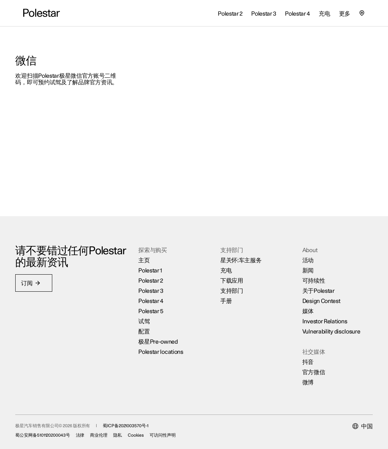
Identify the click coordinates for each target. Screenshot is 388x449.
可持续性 (309, 275)
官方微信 (309, 366)
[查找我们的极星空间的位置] (362, 13)
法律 (87, 432)
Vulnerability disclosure (327, 326)
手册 (225, 295)
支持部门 (231, 285)
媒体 (303, 305)
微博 (303, 377)
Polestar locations (163, 346)
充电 (225, 265)
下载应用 (231, 275)
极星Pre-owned (160, 336)
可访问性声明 (170, 432)
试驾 (146, 316)
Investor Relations (320, 316)
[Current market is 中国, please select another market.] (355, 423)
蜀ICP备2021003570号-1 (133, 422)
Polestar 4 (153, 295)
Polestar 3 (153, 285)
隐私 (125, 432)
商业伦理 (106, 432)
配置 (146, 326)
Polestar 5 (153, 305)
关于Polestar (314, 285)
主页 (146, 255)
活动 (303, 255)
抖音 (303, 356)
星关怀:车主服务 (240, 255)
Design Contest (317, 295)
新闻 (303, 265)
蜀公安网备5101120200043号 (50, 432)
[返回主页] (41, 13)
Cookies (143, 432)
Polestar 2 (153, 275)
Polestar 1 (153, 265)
